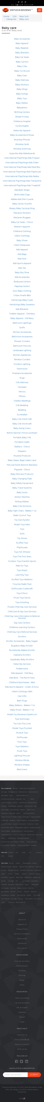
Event (18, 813)
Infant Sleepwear (22, 245)
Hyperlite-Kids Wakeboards (22, 153)
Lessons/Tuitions (6, 824)
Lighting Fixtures (22, 756)
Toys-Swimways (22, 719)
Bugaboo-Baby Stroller (22, 646)
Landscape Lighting (22, 350)
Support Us (22, 924)
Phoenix (26, 891)
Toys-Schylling (22, 602)
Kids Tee (22, 268)
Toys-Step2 (22, 570)
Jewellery (34, 845)
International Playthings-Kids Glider (22, 162)
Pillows (22, 396)
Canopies (22, 387)
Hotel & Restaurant (22, 795)
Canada (10, 856)
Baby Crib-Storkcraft (22, 424)
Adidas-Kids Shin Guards (22, 199)
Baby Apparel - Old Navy (22, 318)
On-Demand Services (7, 799)
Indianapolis (28, 877)
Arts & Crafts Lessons (7, 827)
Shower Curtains (22, 341)
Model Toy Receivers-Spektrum (22, 714)
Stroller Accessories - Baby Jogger (22, 641)
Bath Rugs (22, 701)
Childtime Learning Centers (22, 627)
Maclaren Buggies (22, 217)
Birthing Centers (22, 112)
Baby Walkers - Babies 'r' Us (22, 705)
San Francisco (5, 899)
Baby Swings (22, 94)
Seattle (29, 895)
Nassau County (22, 888)
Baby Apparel (22, 43)
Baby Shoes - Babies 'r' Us (22, 710)
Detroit (24, 874)
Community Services (19, 834)
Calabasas (39, 867)
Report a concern (22, 1044)
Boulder (15, 867)
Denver (10, 874)
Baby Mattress (22, 80)
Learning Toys (22, 575)
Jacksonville (36, 877)
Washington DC (21, 902)
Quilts (22, 327)
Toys (22, 529)
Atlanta (11, 863)
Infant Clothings (22, 236)
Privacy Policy (22, 929)
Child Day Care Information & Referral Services (22, 617)
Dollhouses (22, 737)
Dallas (3, 874)
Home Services (14, 810)
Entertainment (32, 802)
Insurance (30, 824)
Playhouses (22, 547)
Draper (17, 874)
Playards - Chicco (22, 469)
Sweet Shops (12, 838)
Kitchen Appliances (22, 355)
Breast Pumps (22, 117)
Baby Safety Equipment (22, 483)
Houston (12, 877)
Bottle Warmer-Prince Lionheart (22, 433)
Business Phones (22, 140)
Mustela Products (22, 456)
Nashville (13, 888)
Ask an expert (22, 1007)
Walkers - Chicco (22, 447)
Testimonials (22, 938)
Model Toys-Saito (22, 524)
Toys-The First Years (22, 556)
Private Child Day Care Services (22, 607)
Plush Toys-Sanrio (22, 598)
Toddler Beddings (22, 401)
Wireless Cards (22, 144)
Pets (35, 806)
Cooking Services (32, 842)
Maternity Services (22, 664)
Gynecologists (22, 126)
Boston (35, 863)
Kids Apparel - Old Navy (22, 673)
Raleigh (12, 895)
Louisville (4, 884)
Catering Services (6, 834)
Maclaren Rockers (22, 213)
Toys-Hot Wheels (22, 552)
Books (3, 838)
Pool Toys (22, 742)
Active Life (12, 813)
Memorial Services (28, 813)
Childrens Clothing (22, 231)
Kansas (3, 881)
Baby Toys (22, 98)
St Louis (20, 899)
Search (22, 1017)
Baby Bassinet (22, 48)
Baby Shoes (22, 240)
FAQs (22, 985)
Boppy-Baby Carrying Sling (22, 208)
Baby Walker (22, 103)
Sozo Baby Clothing (22, 291)
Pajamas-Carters (22, 286)
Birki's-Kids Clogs (22, 194)
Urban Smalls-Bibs (22, 295)
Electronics (23, 802)
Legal (11, 795)
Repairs (22, 810)
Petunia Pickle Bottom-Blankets (22, 465)
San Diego (37, 895)
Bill (24, 799)
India (23, 852)
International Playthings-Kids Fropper (22, 158)
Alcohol (15, 802)
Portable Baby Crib (22, 437)
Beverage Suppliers (23, 838)
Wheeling (11, 902)
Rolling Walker (22, 501)
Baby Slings (22, 89)
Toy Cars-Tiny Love (22, 723)
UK (30, 852)
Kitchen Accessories (22, 332)
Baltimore (31, 867)
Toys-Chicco (22, 593)
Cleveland (37, 870)
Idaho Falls (19, 877)
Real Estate (4, 795)
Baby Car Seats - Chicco (22, 222)
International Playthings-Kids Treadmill (22, 185)
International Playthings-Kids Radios (22, 176)
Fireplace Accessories (22, 373)
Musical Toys (22, 733)
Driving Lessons (29, 831)
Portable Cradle (22, 442)
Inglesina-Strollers (22, 655)
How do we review (22, 961)
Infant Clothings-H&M (22, 691)
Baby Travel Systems (22, 488)
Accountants (5, 845)
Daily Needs (5, 810)
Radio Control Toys (22, 515)
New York (29, 5)
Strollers (22, 636)
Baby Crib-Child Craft (22, 419)
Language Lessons (33, 820)
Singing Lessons (35, 827)
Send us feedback (22, 1039)
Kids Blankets (22, 309)
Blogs (22, 980)
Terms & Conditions (22, 934)
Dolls (22, 534)
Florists (22, 842)
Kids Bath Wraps (22, 190)
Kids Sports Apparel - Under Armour (22, 687)
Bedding (22, 410)
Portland (33, 891)
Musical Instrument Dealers (9, 842)
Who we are (22, 948)
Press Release (22, 966)
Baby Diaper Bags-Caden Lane (22, 460)
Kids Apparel (22, 249)
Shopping (4, 813)
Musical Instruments (19, 824)
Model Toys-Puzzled (22, 728)
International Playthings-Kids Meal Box (22, 167)
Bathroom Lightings (22, 323)
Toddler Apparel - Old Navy (22, 314)
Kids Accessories (22, 277)
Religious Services (16, 831)
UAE (2, 856)
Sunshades (22, 414)
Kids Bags (22, 254)
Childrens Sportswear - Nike (22, 682)
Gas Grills (22, 696)
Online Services (33, 792)
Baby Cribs (22, 66)
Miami (27, 884)
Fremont (31, 874)
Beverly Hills (23, 867)
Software (15, 788)
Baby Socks (22, 492)
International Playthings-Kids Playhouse (22, 172)
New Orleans (5, 891)
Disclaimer (22, 943)
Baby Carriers (22, 62)
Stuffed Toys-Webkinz (22, 579)
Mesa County (19, 884)
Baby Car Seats (22, 57)
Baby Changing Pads (22, 479)
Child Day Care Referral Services (22, 632)
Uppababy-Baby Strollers (22, 659)
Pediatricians (22, 669)
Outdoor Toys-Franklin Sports (22, 561)
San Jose (14, 899)
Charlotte (22, 870)
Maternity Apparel (22, 130)
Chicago (3, 870)
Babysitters (22, 107)
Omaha (19, 891)
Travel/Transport (6, 802)
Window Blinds (22, 760)
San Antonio (38, 899)
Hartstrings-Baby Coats (22, 300)
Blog (12, 5)
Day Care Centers (22, 623)
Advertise (22, 1012)
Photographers (12, 792)
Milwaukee (35, 884)
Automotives (12, 806)
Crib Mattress (22, 382)
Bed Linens (22, 769)
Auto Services (28, 806)
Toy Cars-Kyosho (22, 520)
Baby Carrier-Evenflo (22, 204)
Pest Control (31, 810)
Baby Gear (22, 75)
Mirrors (22, 392)
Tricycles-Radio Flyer (22, 584)
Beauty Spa (30, 834)
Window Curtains (22, 359)
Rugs (22, 378)
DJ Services (4, 820)
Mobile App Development (27, 788)
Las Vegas (11, 881)
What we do (22, 1049)
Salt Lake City (21, 895)
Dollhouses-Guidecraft (22, 589)
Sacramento (29, 899)
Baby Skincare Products (22, 474)
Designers (19, 799)
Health (32, 799)
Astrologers (26, 817)
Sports (37, 824)
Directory (22, 971)
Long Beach (34, 881)
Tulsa (3, 902)
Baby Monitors (22, 85)
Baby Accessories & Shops (22, 135)
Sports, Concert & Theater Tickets (11, 817)
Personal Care (23, 792)
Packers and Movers (23, 845)
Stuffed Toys (22, 543)
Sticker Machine (22, 497)
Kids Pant (22, 259)
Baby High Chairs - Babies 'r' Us (22, 511)
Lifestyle (3, 806)
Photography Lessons (21, 827)
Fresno (38, 874)
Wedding (12, 820)
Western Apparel (22, 227)
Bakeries (13, 845)
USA (16, 852)
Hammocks (22, 369)
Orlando (12, 891)
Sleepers (22, 451)
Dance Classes (5, 831)
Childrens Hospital (22, 121)
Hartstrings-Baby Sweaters (22, 304)
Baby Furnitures (22, 71)
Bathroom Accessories (22, 336)
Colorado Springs (13, 870)
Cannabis (4, 792)
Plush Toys (22, 751)
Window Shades (22, 765)
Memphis (11, 884)
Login (22, 1022)
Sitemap (22, 975)
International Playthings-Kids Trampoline (22, 181)
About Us (22, 919)
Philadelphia (5, 895)
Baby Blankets (22, 53)
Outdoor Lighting (22, 364)
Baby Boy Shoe (22, 272)
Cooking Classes (36, 817)
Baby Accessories (22, 39)
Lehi (16, 881)
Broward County (6, 867)
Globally (10, 852)
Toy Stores (22, 538)
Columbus (30, 870)
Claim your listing (22, 998)
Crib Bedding (22, 405)
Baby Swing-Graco (22, 428)
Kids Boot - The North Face (22, 678)
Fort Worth (4, 877)
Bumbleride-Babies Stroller (22, 650)
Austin (18, 863)
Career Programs (22, 820)
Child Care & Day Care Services (22, 611)
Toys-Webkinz (22, 746)
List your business (22, 1003)
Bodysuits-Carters (22, 282)
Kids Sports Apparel (22, 263)
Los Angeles (26, 881)
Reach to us (22, 1035)
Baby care (39, 834)
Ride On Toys (22, 566)
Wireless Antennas (22, 149)
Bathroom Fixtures (22, 346)
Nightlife (20, 806)
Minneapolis (5, 888)
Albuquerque (27, 863)
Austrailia (39, 852)
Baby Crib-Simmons (22, 506)
